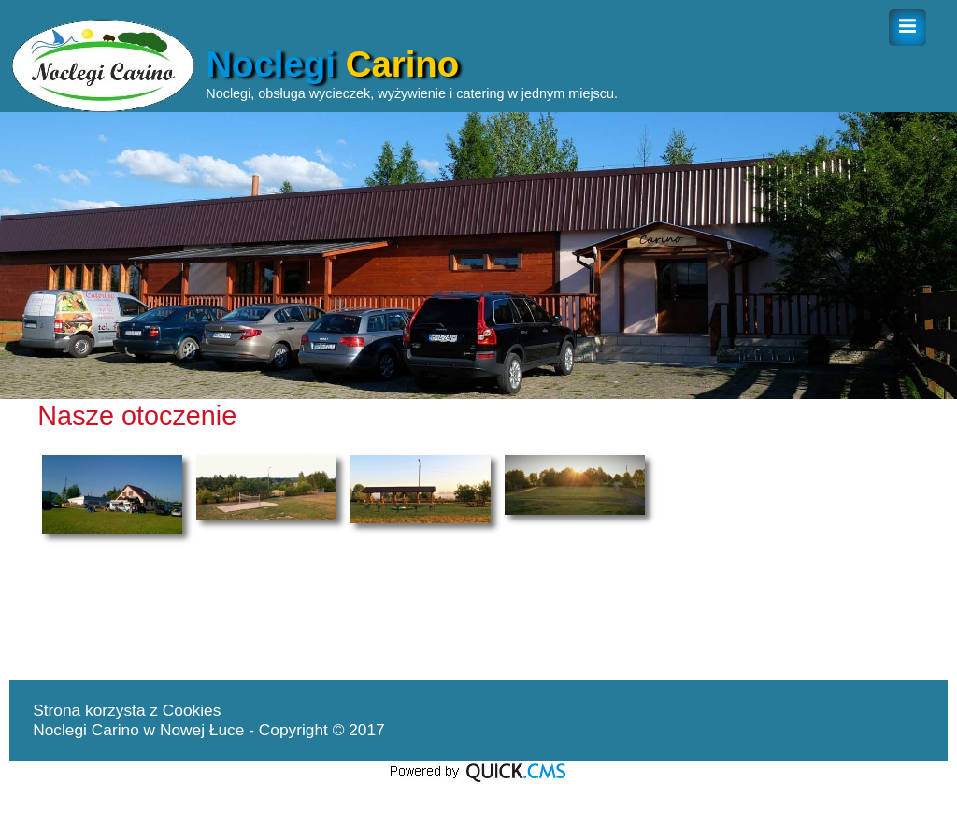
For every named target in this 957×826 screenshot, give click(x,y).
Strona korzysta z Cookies (127, 710)
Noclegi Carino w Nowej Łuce (141, 729)
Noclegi (332, 64)
